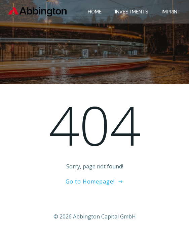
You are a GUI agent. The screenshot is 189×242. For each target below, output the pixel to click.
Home (95, 11)
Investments (131, 11)
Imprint (171, 11)
